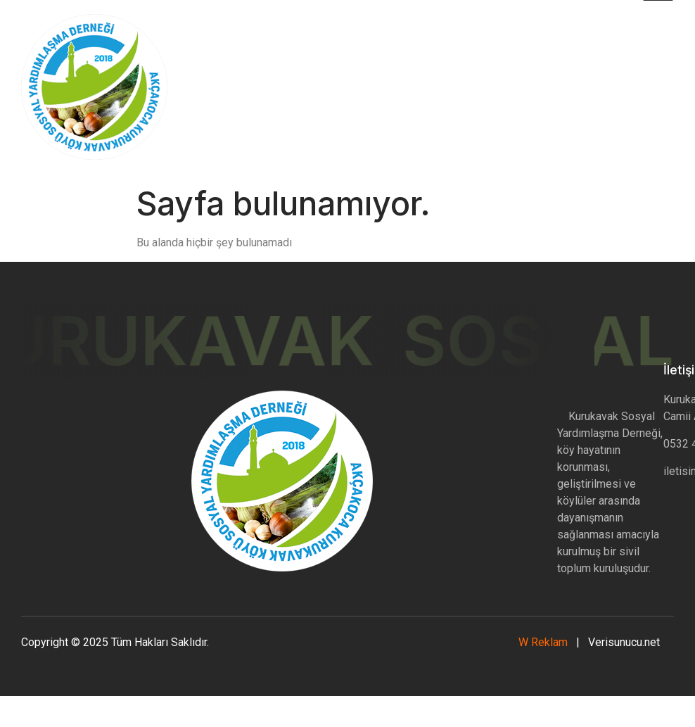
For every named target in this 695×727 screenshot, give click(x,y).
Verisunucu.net (624, 642)
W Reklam (544, 642)
